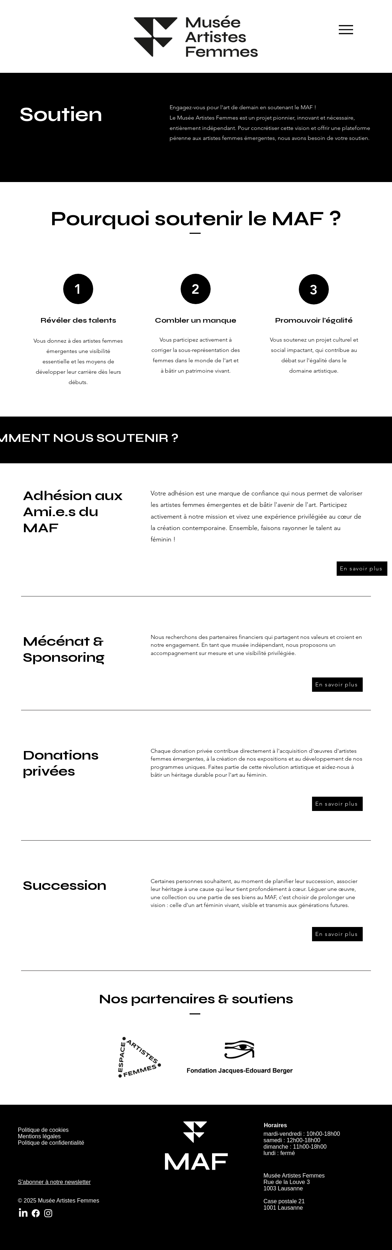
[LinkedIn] (23, 1213)
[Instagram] (48, 1213)
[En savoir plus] (362, 568)
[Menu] (346, 29)
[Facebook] (35, 1213)
